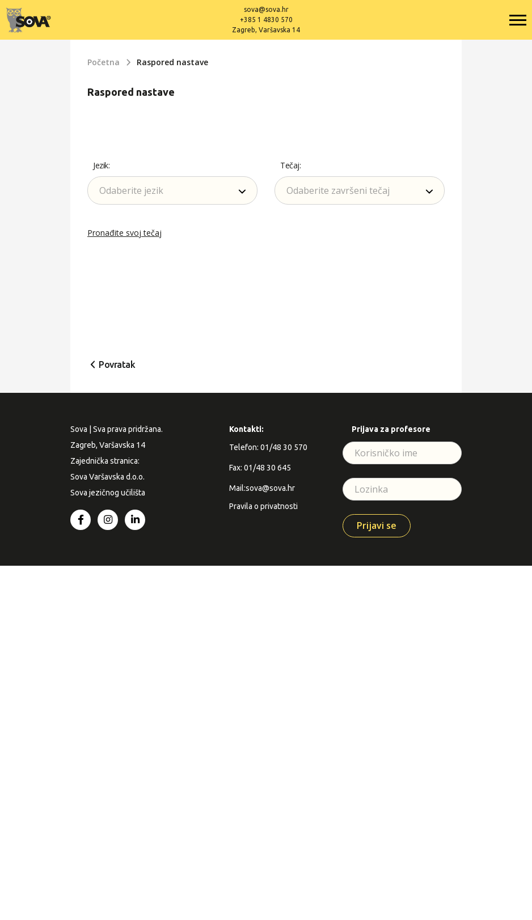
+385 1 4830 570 (266, 19)
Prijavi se (376, 525)
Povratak (117, 364)
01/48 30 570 (283, 447)
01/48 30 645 (267, 467)
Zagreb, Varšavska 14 (266, 29)
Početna (103, 62)
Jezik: (101, 165)
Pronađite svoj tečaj (124, 232)
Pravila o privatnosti (263, 506)
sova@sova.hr (266, 9)
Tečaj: (290, 165)
